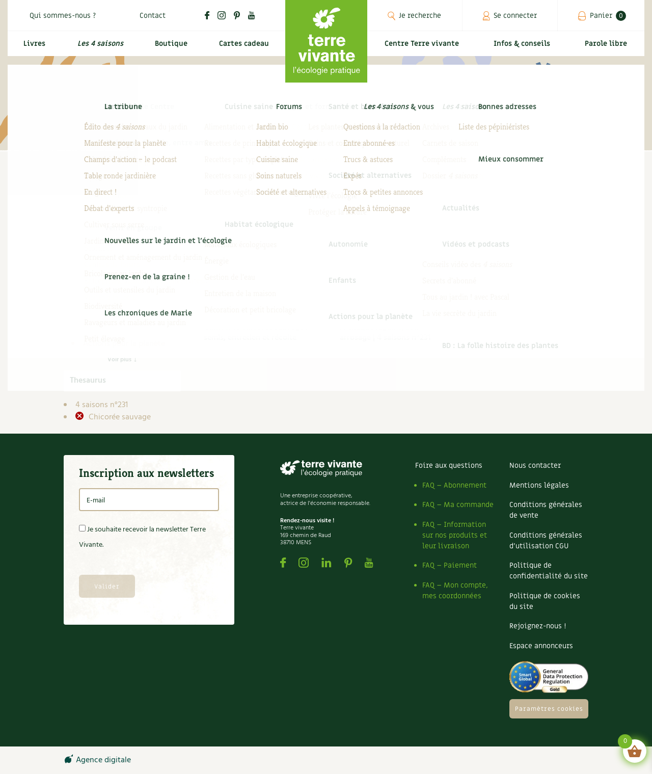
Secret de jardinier (122, 331)
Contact (153, 15)
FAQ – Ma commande (458, 505)
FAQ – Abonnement (454, 485)
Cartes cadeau (242, 49)
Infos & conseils (526, 49)
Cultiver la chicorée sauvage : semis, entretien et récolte (256, 332)
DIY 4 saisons (114, 307)
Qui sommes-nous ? (63, 15)
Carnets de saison (122, 270)
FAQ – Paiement (449, 565)
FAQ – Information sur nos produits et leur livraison (454, 535)
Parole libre (608, 49)
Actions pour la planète (124, 344)
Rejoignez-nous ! (537, 626)
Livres (32, 49)
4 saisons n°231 (101, 405)
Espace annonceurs (541, 646)
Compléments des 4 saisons (119, 289)
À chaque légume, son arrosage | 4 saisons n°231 (385, 332)
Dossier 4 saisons (121, 319)
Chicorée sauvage (119, 417)
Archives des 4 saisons (130, 258)
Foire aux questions (448, 465)
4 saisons (99, 246)
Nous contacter (535, 465)
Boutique (168, 49)
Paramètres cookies (549, 709)
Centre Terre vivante (424, 49)
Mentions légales (539, 485)
